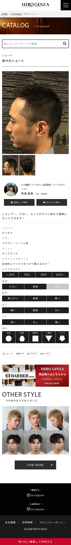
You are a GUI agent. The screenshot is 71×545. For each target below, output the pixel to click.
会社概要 (10, 522)
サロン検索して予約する (35, 541)
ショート (9, 353)
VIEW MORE (35, 465)
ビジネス (33, 353)
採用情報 (27, 522)
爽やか (21, 353)
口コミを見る (51, 202)
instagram (35, 495)
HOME (4, 14)
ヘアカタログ (16, 14)
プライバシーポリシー (52, 522)
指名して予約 (19, 202)
